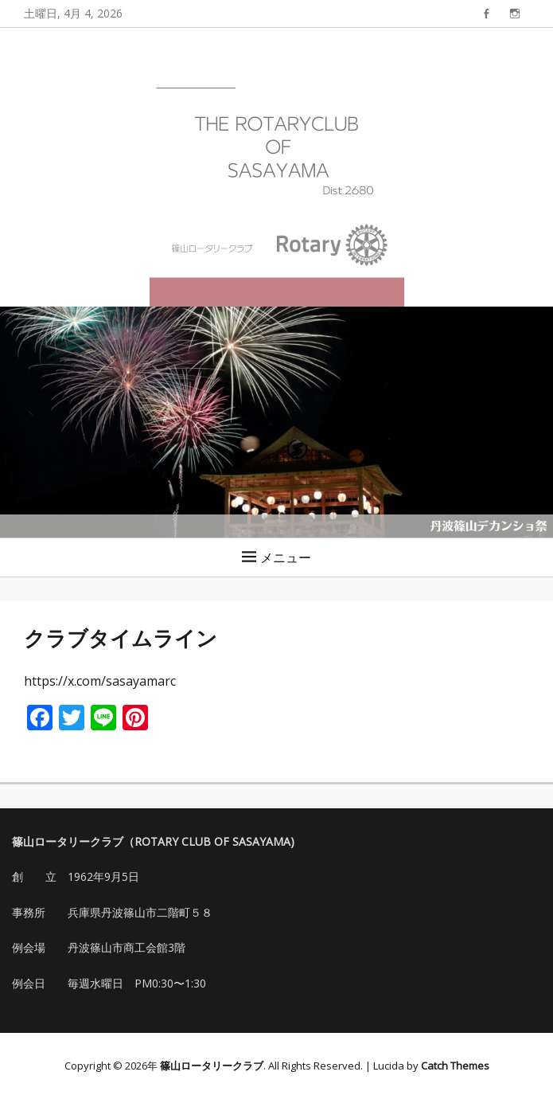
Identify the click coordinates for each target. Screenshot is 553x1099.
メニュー (285, 557)
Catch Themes (455, 1065)
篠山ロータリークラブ (211, 1065)
